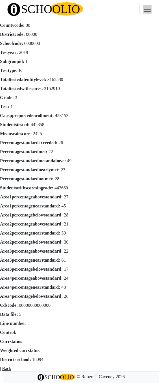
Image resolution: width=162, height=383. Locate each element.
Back (6, 368)
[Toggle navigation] (147, 9)
